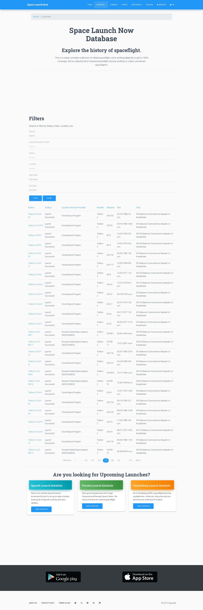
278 (99, 460)
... (80, 460)
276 (86, 460)
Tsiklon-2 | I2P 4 (34, 245)
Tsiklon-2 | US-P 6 (35, 294)
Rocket (100, 207)
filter (35, 198)
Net (119, 207)
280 (112, 460)
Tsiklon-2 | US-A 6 (35, 284)
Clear (49, 198)
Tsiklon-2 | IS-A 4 (35, 392)
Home (90, 5)
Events (124, 5)
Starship (113, 5)
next (138, 460)
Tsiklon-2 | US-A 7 (35, 304)
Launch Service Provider (39, 142)
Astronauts (136, 5)
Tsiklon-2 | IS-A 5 (35, 324)
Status (32, 153)
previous (66, 460)
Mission (111, 207)
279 (105, 460)
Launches (100, 5)
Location (32, 164)
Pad (138, 207)
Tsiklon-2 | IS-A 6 (35, 314)
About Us (33, 603)
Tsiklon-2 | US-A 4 (35, 432)
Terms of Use (64, 603)
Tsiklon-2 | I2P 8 (34, 275)
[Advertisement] (101, 92)
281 (119, 460)
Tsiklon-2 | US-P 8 (35, 225)
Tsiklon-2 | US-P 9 (35, 422)
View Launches (41, 509)
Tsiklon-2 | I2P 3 (34, 235)
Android (161, 5)
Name (31, 207)
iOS (172, 5)
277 (92, 460)
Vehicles (149, 5)
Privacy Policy (48, 603)
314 (130, 460)
